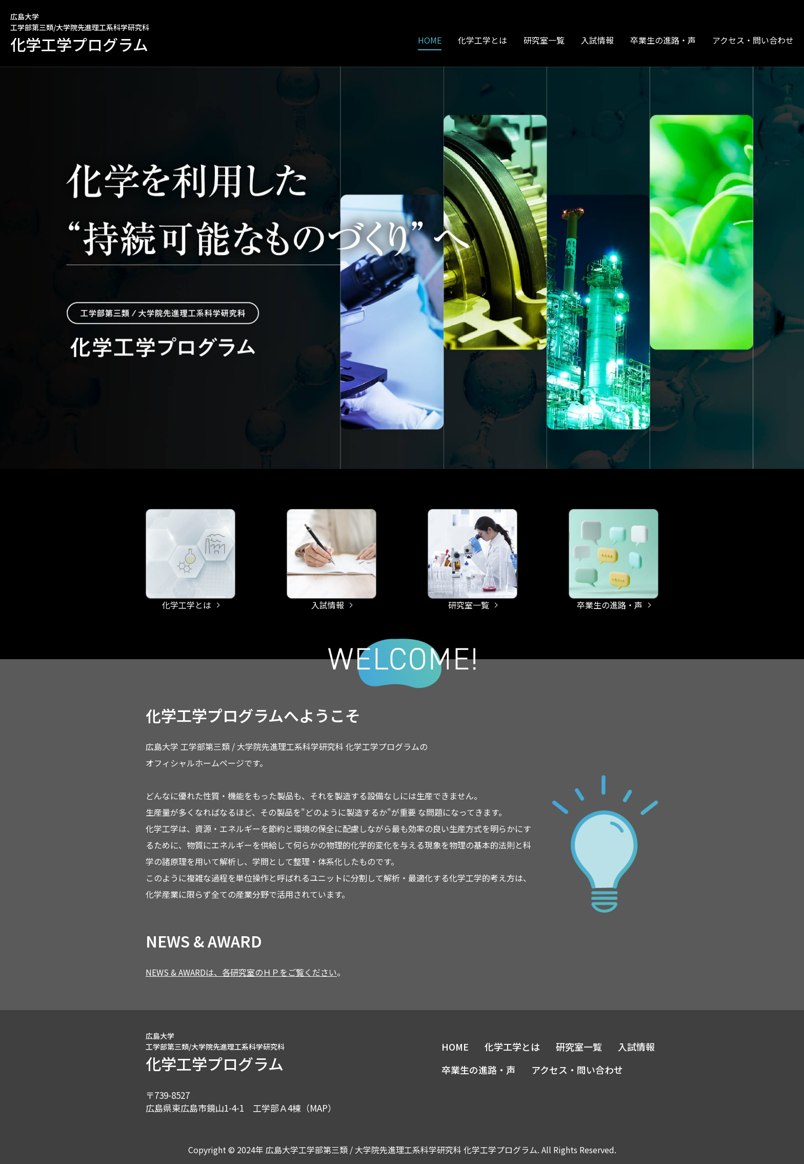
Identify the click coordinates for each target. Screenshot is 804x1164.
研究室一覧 (544, 40)
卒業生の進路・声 (663, 40)
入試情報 (597, 40)
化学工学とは (512, 1046)
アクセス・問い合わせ (753, 40)
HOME (429, 40)
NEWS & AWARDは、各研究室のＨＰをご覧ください (241, 972)
